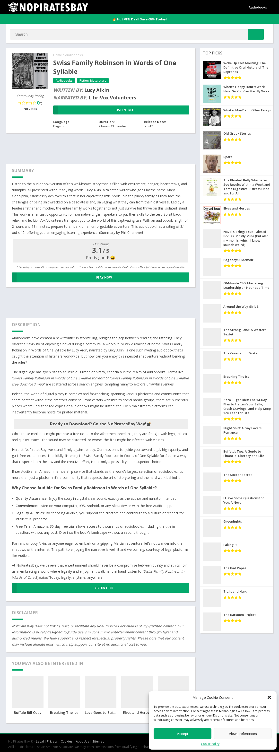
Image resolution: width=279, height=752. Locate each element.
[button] (269, 697)
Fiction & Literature (93, 81)
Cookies (67, 740)
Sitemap (98, 740)
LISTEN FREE (93, 110)
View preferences (243, 734)
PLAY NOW (62, 278)
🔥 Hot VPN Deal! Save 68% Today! (139, 19)
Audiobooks (258, 7)
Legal (40, 740)
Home (57, 55)
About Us (82, 740)
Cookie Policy (210, 744)
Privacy (52, 740)
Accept (182, 734)
